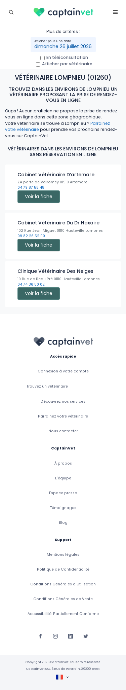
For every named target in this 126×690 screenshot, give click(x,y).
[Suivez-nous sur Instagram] (55, 635)
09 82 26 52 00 (31, 236)
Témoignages (63, 507)
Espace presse (63, 493)
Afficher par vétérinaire (67, 64)
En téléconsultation (67, 57)
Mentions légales (63, 554)
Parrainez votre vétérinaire (63, 416)
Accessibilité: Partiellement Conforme (63, 613)
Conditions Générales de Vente (63, 599)
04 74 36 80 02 (31, 284)
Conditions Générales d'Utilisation (63, 584)
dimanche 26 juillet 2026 (63, 46)
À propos (63, 463)
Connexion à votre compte (63, 371)
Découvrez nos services (63, 401)
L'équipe (63, 478)
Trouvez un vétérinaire (47, 386)
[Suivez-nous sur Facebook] (40, 635)
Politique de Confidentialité (63, 569)
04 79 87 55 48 (30, 187)
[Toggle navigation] (11, 11)
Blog (63, 522)
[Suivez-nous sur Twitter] (85, 635)
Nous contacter (63, 431)
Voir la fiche (38, 196)
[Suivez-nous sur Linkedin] (70, 635)
